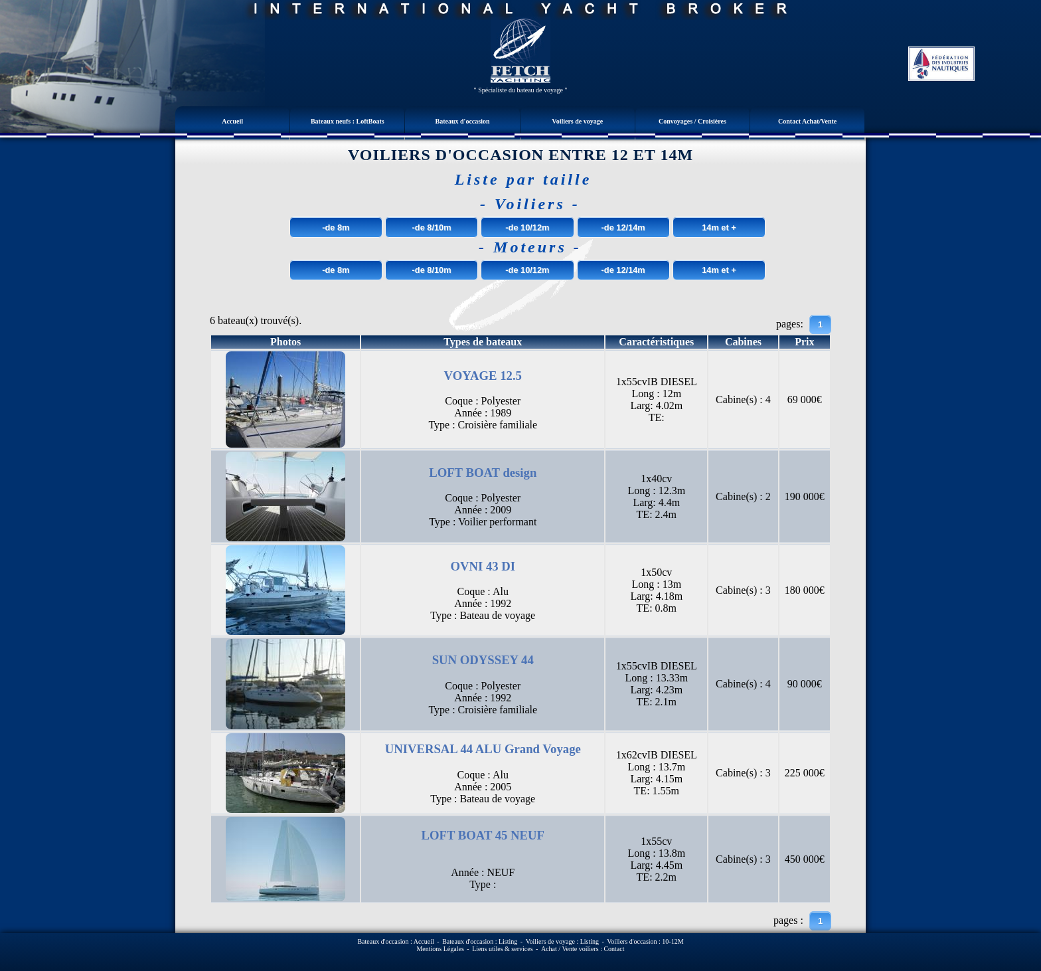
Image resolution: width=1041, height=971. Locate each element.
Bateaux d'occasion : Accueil (395, 941)
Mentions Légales (439, 948)
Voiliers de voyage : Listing (562, 941)
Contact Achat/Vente (807, 121)
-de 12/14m (623, 227)
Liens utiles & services (502, 948)
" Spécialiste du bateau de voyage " (521, 90)
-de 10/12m (527, 227)
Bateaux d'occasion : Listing (479, 941)
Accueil (232, 121)
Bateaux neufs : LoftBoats (347, 121)
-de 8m (335, 227)
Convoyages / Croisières (692, 121)
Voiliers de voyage (577, 121)
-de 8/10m (431, 227)
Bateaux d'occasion (463, 121)
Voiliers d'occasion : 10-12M (645, 941)
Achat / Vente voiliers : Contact (583, 948)
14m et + (719, 227)
